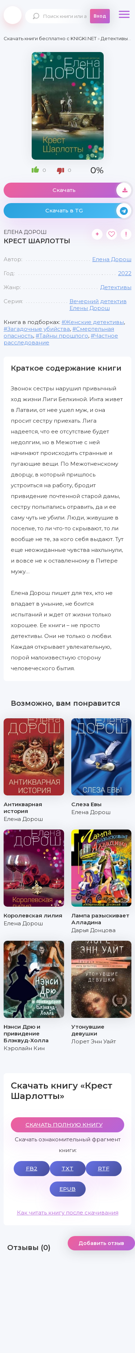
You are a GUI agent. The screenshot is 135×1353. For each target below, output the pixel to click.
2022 (124, 273)
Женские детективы (94, 322)
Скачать (92, 190)
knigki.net (13, 15)
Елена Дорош (111, 259)
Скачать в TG (88, 210)
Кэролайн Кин (24, 1048)
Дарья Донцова (93, 930)
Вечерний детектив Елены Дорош (98, 304)
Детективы (115, 287)
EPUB (67, 1188)
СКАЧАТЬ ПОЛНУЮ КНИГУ (64, 1124)
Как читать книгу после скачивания (67, 1212)
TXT (67, 1168)
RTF (103, 1168)
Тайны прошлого (63, 335)
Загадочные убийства (38, 328)
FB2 (31, 1168)
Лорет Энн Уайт (93, 1041)
